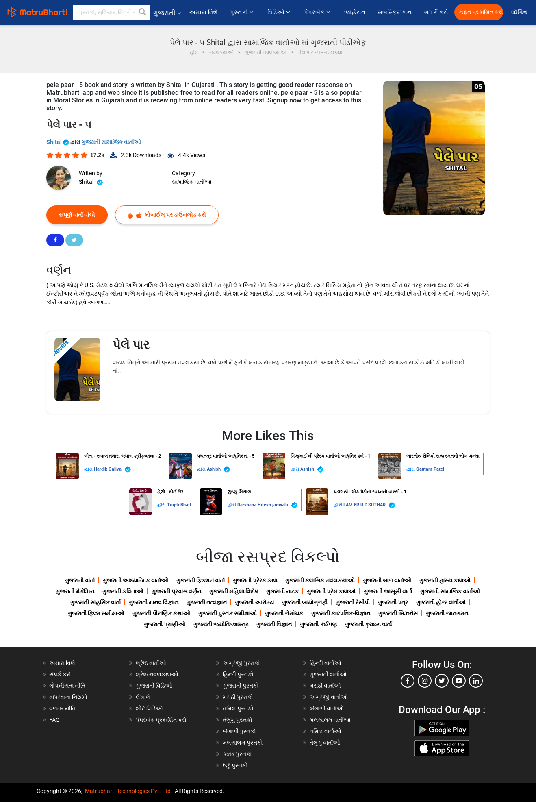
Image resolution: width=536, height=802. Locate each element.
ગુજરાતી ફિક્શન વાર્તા (200, 580)
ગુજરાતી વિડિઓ (154, 685)
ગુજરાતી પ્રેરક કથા (255, 580)
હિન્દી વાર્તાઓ (325, 663)
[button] (142, 12)
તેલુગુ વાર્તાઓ (325, 742)
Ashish (218, 469)
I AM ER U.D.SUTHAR (369, 505)
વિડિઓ (279, 12)
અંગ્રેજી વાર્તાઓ (329, 697)
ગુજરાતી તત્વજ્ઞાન (207, 602)
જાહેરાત (354, 12)
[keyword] (111, 12)
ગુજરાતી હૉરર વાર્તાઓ (441, 602)
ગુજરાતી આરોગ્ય (254, 602)
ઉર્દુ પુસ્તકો (235, 765)
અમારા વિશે (203, 12)
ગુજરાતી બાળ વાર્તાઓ (387, 580)
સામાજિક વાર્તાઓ (192, 182)
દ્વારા (89, 469)
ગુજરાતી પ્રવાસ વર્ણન (176, 591)
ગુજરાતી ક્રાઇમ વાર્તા (368, 624)
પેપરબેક (318, 12)
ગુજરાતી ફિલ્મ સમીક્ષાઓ (96, 613)
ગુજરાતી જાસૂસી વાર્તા (388, 591)
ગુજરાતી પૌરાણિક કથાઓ (161, 613)
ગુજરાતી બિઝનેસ (398, 613)
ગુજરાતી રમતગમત (447, 613)
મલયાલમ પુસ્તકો (243, 742)
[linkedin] (476, 681)
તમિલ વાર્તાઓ (325, 731)
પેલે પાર (131, 345)
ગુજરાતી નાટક (282, 591)
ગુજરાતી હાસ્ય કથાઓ (445, 580)
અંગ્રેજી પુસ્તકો (241, 663)
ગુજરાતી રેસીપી (353, 602)
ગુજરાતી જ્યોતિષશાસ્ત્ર (220, 624)
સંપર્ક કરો (436, 12)
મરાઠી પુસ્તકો (238, 697)
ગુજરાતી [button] (167, 13)
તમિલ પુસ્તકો (238, 708)
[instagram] (425, 681)
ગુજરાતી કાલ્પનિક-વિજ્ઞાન (340, 613)
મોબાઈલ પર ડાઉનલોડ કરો (167, 214)
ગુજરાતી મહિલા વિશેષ (233, 591)
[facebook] (407, 681)
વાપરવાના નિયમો (69, 697)
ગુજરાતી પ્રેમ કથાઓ (331, 591)
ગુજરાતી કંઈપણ (318, 624)
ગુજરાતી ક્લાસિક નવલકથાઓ (320, 580)
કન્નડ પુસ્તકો (237, 754)
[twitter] (442, 681)
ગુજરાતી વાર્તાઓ (328, 674)
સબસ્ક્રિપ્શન (395, 12)
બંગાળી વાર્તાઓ (327, 708)
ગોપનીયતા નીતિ (67, 685)
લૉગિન (519, 12)
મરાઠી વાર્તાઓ (325, 685)
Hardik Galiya (112, 469)
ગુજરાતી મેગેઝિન (75, 591)
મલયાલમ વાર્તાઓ (330, 720)
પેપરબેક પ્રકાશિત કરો (161, 720)
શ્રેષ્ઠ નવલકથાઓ (157, 674)
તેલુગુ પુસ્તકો (237, 720)
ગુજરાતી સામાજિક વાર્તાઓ (111, 142)
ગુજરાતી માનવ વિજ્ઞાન (153, 602)
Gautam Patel (430, 469)
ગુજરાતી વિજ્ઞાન (274, 624)
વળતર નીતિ (62, 708)
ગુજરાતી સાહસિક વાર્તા (95, 602)
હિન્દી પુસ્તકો (238, 674)
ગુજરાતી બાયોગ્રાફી (305, 602)
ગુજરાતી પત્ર (393, 602)
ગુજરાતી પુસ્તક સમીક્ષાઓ (227, 613)
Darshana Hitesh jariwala (267, 505)
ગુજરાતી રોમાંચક (284, 613)
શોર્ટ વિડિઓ (149, 708)
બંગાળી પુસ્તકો (239, 731)
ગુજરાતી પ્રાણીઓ (164, 624)
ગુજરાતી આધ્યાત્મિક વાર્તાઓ (135, 580)
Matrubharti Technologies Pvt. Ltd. (128, 791)
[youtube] (459, 681)
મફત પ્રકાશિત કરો (481, 12)
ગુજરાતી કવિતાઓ (122, 591)
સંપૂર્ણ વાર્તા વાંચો (77, 214)
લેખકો (143, 697)
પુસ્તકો (242, 12)
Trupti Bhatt (179, 505)
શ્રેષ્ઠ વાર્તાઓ (151, 663)
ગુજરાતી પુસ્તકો (241, 685)
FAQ (54, 720)
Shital (58, 142)
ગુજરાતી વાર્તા (80, 580)
